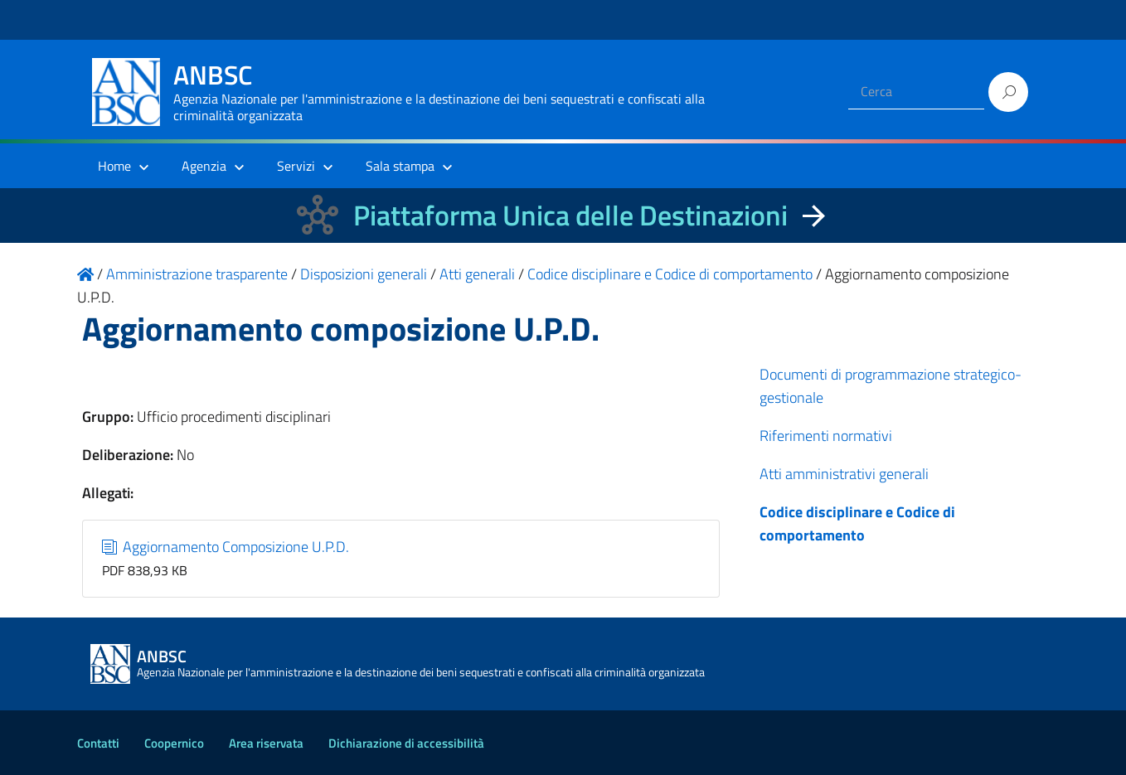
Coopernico (174, 743)
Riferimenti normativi (826, 435)
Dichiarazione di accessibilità (406, 743)
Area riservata (266, 743)
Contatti (98, 743)
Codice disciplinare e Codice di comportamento (857, 523)
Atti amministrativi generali (844, 474)
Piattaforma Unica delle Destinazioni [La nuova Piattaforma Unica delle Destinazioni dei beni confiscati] (570, 215)
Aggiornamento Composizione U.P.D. (226, 546)
